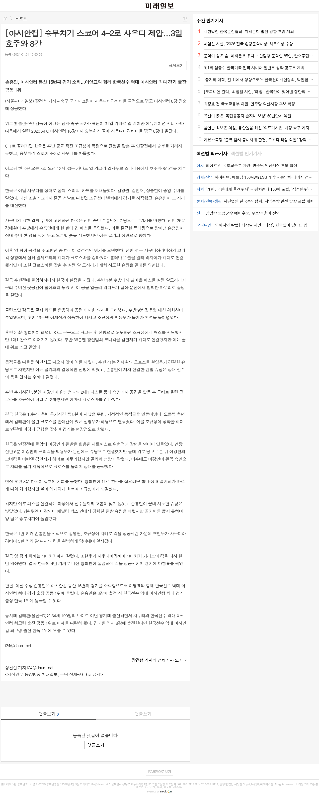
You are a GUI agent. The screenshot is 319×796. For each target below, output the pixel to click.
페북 (9, 65)
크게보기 (176, 65)
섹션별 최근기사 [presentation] (211, 154)
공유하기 (185, 19)
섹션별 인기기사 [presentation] (246, 154)
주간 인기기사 (209, 20)
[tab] (212, 154)
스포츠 (21, 19)
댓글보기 (49, 714)
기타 (39, 65)
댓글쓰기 (143, 714)
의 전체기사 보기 (157, 660)
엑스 (19, 65)
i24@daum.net (40, 668)
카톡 (29, 65)
